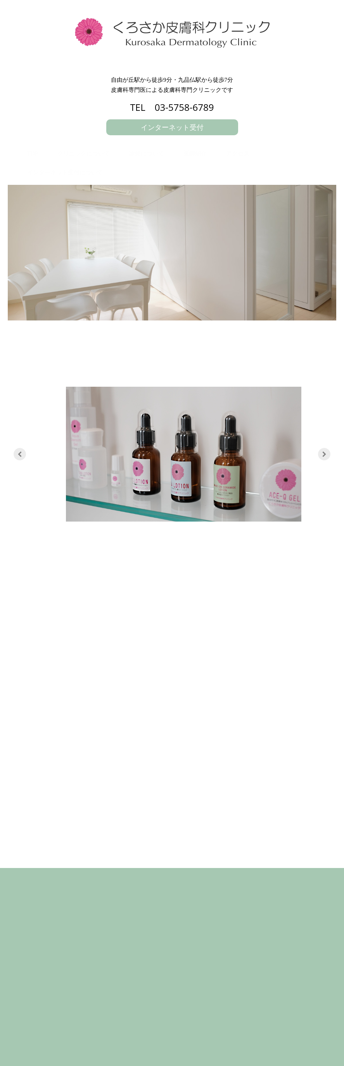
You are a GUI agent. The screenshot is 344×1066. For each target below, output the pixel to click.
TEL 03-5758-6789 (172, 107)
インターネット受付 (172, 127)
